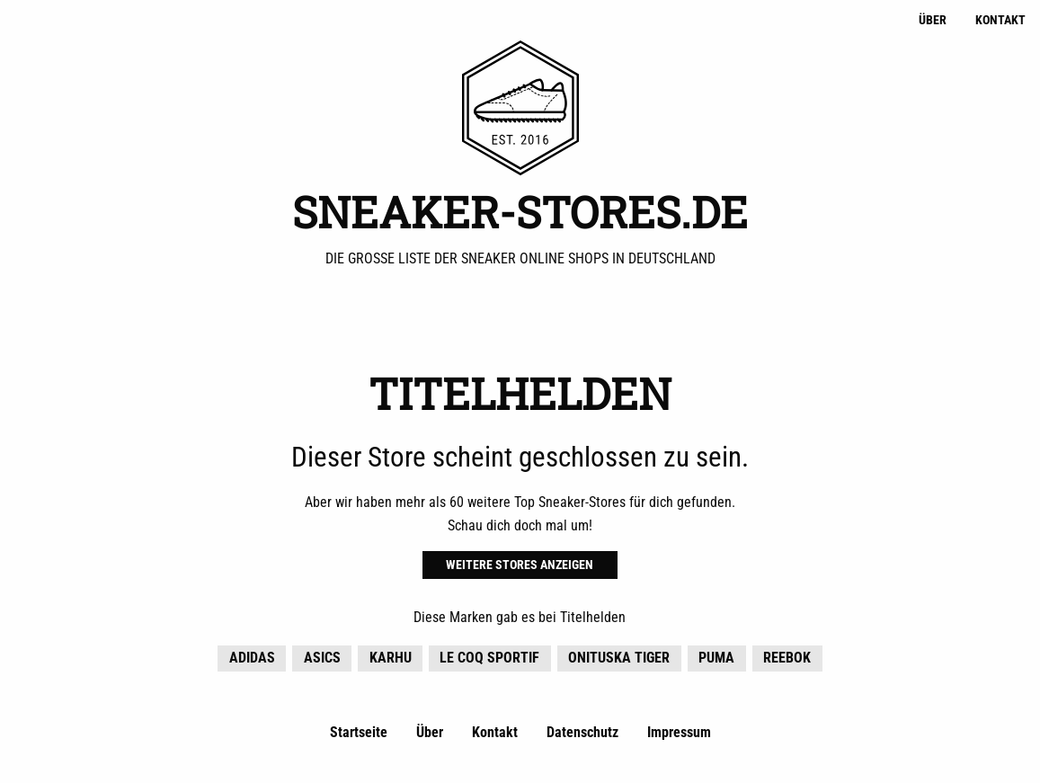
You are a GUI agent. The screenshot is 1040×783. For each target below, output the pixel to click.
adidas (252, 657)
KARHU (390, 657)
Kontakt (1000, 20)
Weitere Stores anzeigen (519, 565)
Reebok (787, 657)
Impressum (679, 732)
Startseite (358, 732)
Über (933, 20)
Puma (716, 657)
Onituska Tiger (619, 657)
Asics (322, 657)
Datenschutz (582, 732)
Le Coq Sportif (489, 657)
